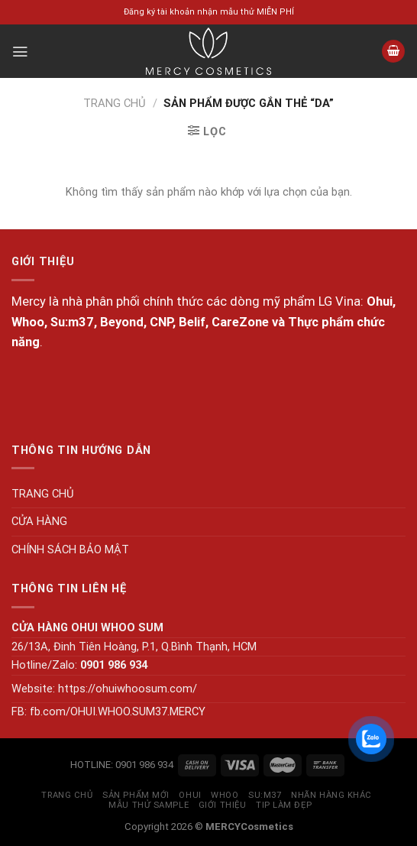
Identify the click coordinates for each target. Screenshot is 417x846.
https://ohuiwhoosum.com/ (127, 688)
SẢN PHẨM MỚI (136, 795)
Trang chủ (114, 103)
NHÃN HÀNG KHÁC (331, 795)
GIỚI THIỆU (223, 805)
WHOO (224, 795)
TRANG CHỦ (42, 494)
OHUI (190, 795)
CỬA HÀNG (39, 521)
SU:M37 (264, 795)
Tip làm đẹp (284, 805)
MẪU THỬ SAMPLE (148, 805)
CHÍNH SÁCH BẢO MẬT (70, 549)
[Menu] (19, 52)
